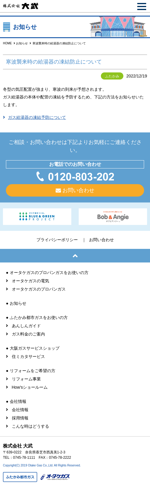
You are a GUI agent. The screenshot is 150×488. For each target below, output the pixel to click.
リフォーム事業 (26, 379)
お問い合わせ (78, 190)
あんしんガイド (26, 325)
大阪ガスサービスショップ (34, 348)
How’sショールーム (30, 387)
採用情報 (20, 418)
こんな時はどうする (30, 426)
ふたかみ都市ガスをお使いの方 (39, 317)
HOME (7, 43)
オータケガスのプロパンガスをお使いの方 (49, 272)
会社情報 (18, 401)
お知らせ (22, 43)
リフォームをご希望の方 (32, 370)
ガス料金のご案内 (28, 334)
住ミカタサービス (28, 356)
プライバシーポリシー (57, 239)
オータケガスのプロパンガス (39, 289)
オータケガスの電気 (30, 280)
